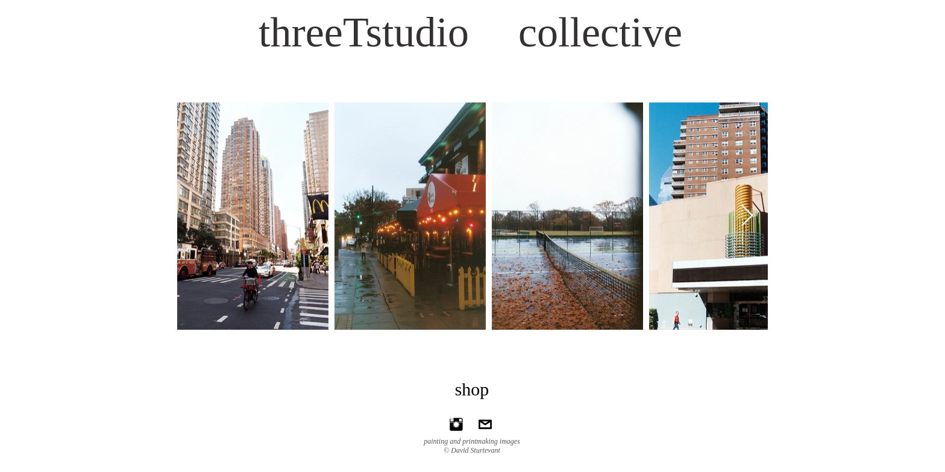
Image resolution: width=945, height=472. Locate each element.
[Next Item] (747, 216)
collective (600, 32)
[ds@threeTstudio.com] (485, 424)
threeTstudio (364, 32)
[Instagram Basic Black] (456, 424)
